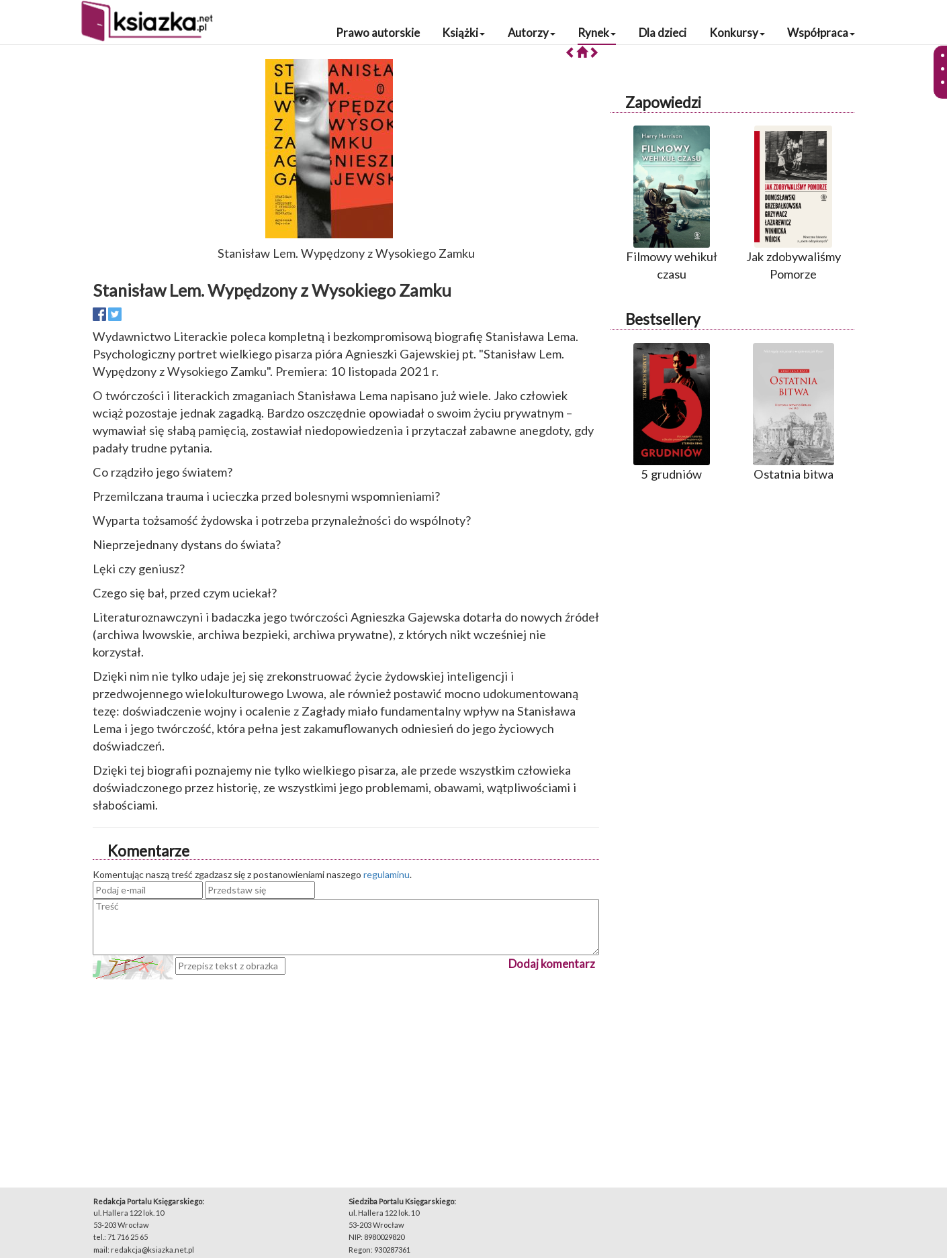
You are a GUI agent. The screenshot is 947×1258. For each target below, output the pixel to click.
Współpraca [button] (821, 33)
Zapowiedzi (663, 102)
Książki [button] (463, 33)
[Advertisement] (346, 1073)
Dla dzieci (662, 33)
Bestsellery (662, 319)
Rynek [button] (597, 33)
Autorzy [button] (531, 33)
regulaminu (386, 874)
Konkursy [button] (737, 33)
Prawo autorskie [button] (378, 33)
